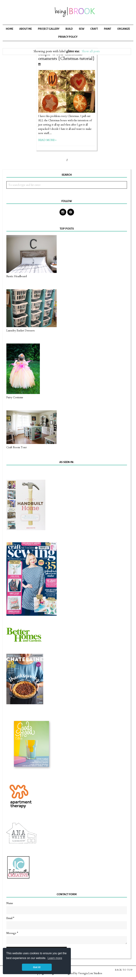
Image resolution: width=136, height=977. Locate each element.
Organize (123, 28)
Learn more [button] (55, 958)
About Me (25, 28)
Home (9, 28)
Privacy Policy (68, 36)
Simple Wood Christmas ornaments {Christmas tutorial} (66, 56)
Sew (81, 28)
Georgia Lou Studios (90, 973)
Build (69, 28)
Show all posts (91, 51)
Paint (107, 28)
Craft (94, 28)
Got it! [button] (37, 967)
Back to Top (123, 969)
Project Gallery (49, 28)
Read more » (47, 140)
